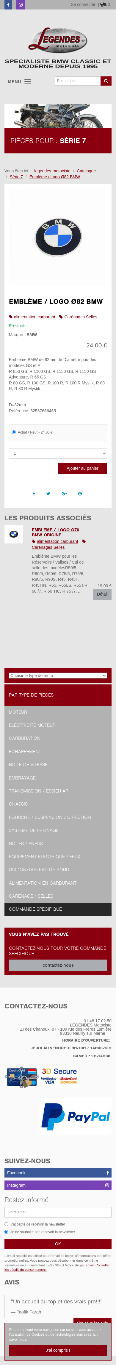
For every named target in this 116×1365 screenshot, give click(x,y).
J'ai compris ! (58, 1350)
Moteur (18, 712)
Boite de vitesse (28, 765)
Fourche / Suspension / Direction (50, 817)
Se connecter (83, 4)
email (90, 1265)
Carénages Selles (80, 317)
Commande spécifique (35, 909)
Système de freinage (34, 830)
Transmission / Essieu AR (38, 791)
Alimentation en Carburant (42, 883)
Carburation (24, 738)
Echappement (25, 752)
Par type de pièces (31, 695)
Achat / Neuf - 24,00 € (32, 432)
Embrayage (22, 778)
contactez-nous (58, 965)
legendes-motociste (52, 171)
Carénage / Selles (31, 896)
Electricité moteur (32, 725)
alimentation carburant (34, 317)
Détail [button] (102, 594)
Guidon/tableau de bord (39, 870)
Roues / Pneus (26, 844)
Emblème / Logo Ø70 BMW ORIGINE (55, 532)
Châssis (18, 804)
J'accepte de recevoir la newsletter (34, 1224)
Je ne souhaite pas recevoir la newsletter (39, 1232)
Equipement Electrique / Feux (44, 857)
